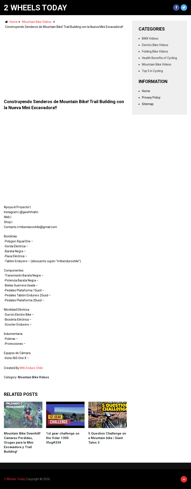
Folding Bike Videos (155, 51)
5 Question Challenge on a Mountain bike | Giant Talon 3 (107, 437)
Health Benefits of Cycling (159, 58)
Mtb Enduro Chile (31, 368)
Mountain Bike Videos (36, 22)
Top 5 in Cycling (152, 71)
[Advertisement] (65, 62)
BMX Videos (150, 38)
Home (14, 22)
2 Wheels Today (35, 8)
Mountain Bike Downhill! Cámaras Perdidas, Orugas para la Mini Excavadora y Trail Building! (22, 442)
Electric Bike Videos (155, 45)
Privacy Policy (151, 97)
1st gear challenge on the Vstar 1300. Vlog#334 (62, 437)
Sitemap (148, 104)
